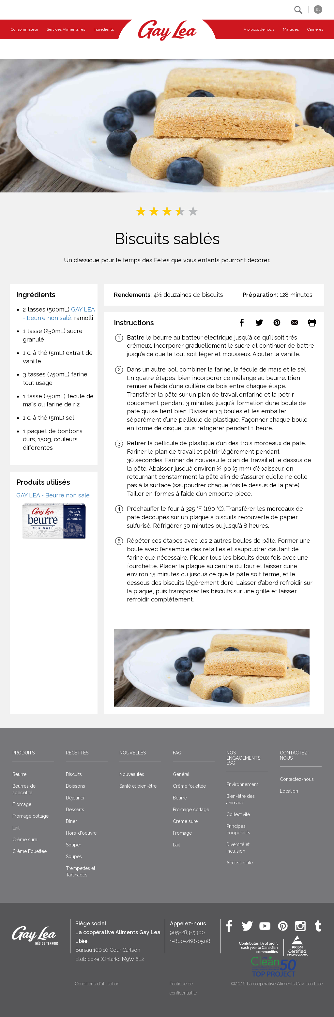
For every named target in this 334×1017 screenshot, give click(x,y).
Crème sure (24, 839)
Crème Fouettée (29, 851)
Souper (73, 844)
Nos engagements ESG (243, 758)
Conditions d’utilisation (97, 983)
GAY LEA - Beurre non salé (53, 495)
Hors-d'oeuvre (81, 833)
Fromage (21, 804)
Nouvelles (132, 752)
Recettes (77, 752)
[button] (298, 10)
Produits (23, 752)
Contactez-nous (295, 755)
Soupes (74, 856)
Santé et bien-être (138, 786)
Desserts (75, 809)
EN (318, 9)
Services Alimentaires (66, 29)
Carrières (315, 29)
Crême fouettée (189, 786)
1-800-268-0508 (190, 941)
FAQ (177, 752)
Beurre (19, 774)
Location (289, 791)
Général (181, 774)
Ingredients (104, 29)
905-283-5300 (187, 932)
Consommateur (24, 29)
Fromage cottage (30, 816)
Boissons (75, 786)
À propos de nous (259, 29)
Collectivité (238, 814)
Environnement (242, 784)
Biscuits (74, 774)
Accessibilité (239, 862)
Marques (291, 29)
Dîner (71, 821)
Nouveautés (131, 774)
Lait (16, 827)
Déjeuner (75, 797)
